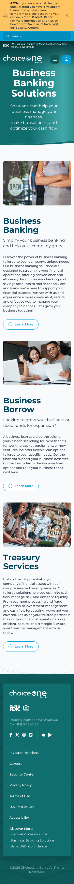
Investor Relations (23, 753)
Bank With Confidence (28, 846)
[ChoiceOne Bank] (23, 59)
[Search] (38, 36)
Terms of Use (19, 796)
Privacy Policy (20, 785)
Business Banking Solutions (32, 840)
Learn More (20, 324)
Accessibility (19, 817)
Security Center (22, 774)
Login (3, 881)
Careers (15, 764)
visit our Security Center (34, 25)
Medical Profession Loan (29, 834)
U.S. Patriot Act (21, 807)
